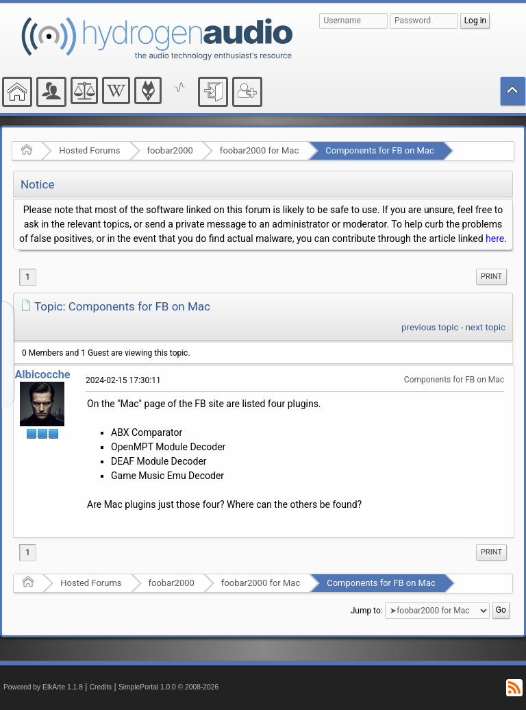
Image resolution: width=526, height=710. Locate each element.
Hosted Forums (89, 150)
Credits (101, 687)
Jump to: (367, 610)
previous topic (429, 327)
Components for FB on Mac (379, 150)
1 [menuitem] (27, 277)
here (495, 238)
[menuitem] (491, 277)
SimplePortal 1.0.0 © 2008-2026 (168, 687)
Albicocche (42, 374)
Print (491, 276)
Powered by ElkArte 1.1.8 (43, 687)
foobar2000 (170, 150)
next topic (485, 327)
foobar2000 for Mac (259, 150)
